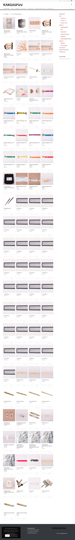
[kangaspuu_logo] (13, 4)
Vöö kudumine (62, 47)
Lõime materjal (64, 45)
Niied (62, 29)
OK (7, 535)
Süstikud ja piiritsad (65, 34)
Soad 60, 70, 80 (64, 22)
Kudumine (61, 25)
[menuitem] (6, 8)
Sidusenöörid (63, 31)
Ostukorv (60, 0)
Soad (60, 16)
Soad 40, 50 (63, 20)
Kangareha (63, 36)
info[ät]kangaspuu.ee (32, 533)
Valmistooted (62, 51)
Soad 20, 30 (63, 18)
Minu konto (68, 0)
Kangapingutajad (64, 27)
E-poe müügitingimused (62, 533)
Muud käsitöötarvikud (64, 49)
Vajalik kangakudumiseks (66, 38)
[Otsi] (70, 8)
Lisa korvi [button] (6, 36)
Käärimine (61, 41)
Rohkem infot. (13, 535)
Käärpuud (63, 43)
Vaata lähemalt (11, 37)
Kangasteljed (62, 14)
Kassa (64, 0)
